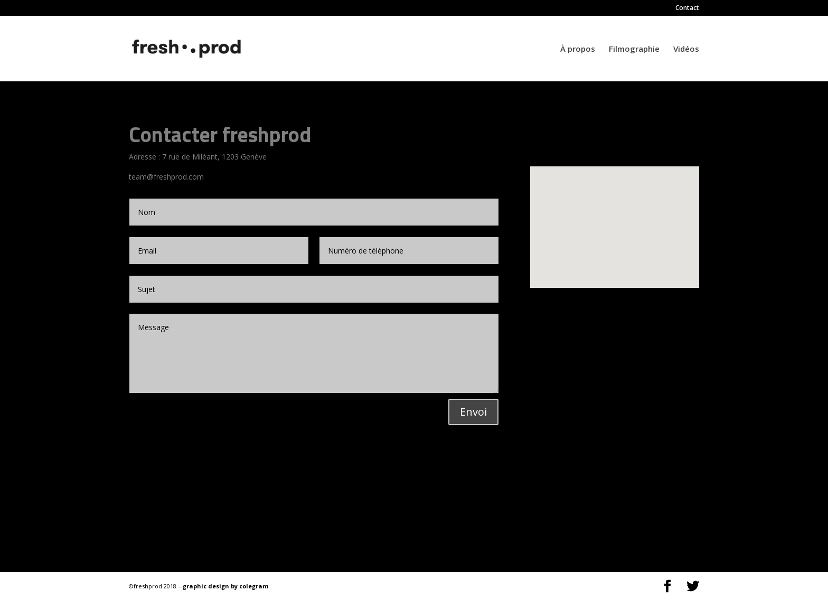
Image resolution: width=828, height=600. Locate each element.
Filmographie (634, 49)
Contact (687, 8)
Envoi (473, 412)
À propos (577, 49)
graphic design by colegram (225, 586)
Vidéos (686, 49)
